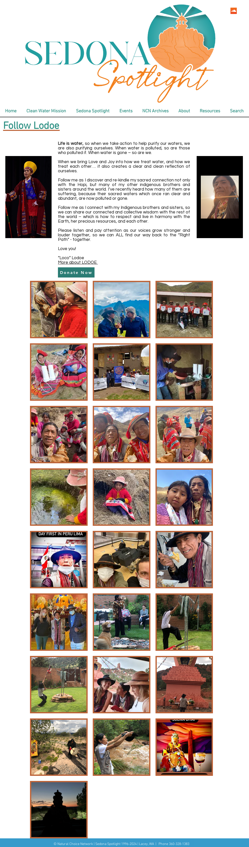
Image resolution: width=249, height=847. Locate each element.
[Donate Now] (76, 272)
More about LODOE (78, 262)
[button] (46, 111)
